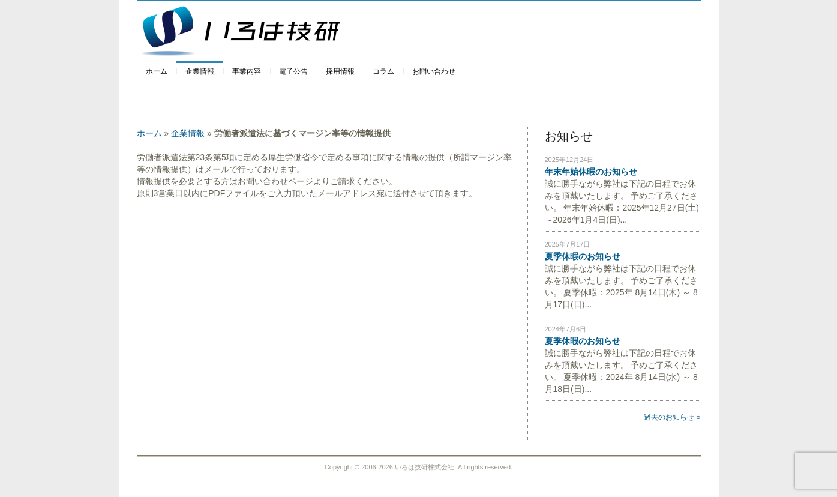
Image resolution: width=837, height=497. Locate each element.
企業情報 (199, 71)
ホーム (156, 71)
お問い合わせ (433, 71)
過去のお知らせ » (672, 417)
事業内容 (246, 71)
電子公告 (293, 71)
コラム (383, 71)
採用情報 (340, 71)
